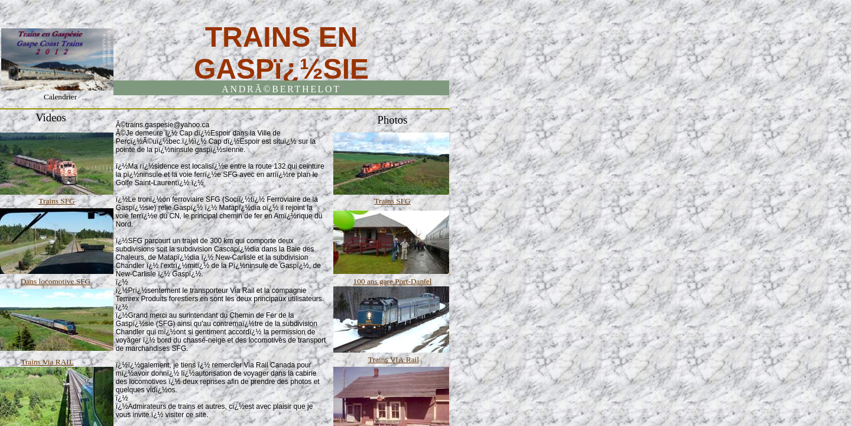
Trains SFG (392, 200)
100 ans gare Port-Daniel (392, 281)
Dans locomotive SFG (55, 281)
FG (70, 200)
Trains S (51, 200)
